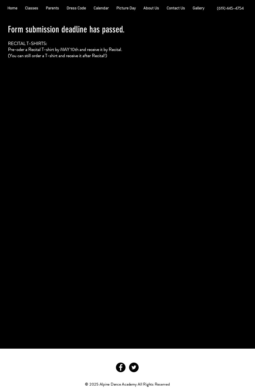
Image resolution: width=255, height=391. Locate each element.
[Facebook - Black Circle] (121, 367)
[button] (52, 8)
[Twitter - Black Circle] (134, 367)
